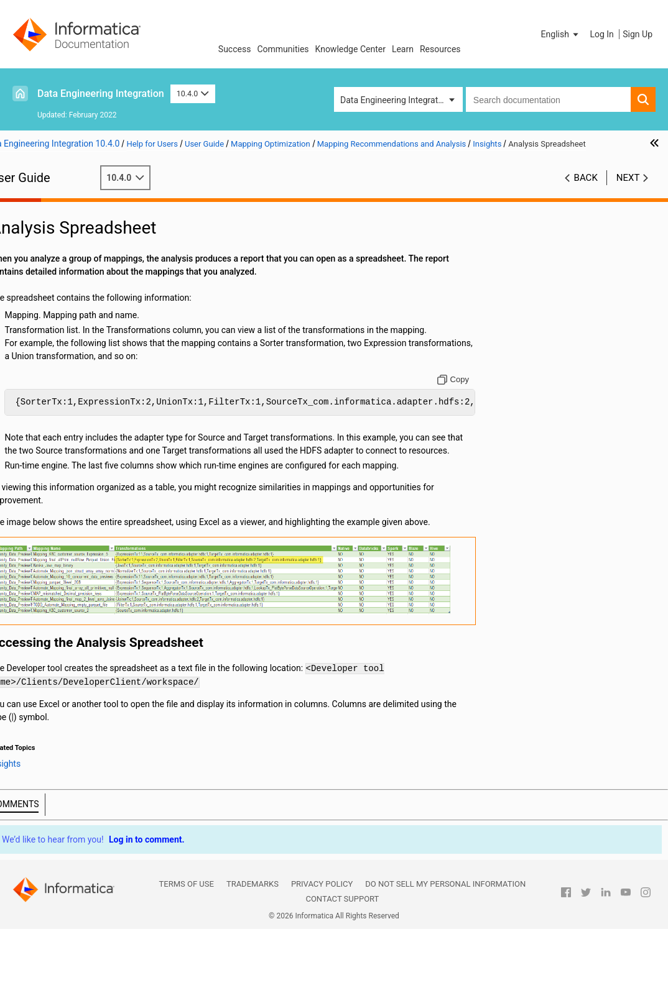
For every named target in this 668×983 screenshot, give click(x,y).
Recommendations (88, 300)
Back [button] (586, 190)
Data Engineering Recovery (91, 404)
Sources (36, 431)
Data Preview (46, 483)
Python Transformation (65, 470)
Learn (403, 49)
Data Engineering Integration (100, 93)
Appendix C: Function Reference (82, 665)
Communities (282, 49)
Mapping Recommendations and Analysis (97, 288)
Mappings (40, 248)
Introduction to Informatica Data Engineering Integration (82, 228)
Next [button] (628, 190)
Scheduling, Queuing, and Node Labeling (93, 392)
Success (234, 49)
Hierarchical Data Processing (76, 535)
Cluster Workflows (56, 496)
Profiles (35, 509)
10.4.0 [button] (193, 93)
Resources (440, 49)
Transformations (53, 457)
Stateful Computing (58, 626)
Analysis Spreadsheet (106, 326)
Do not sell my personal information (445, 938)
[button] (561, 34)
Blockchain (42, 613)
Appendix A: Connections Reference (90, 639)
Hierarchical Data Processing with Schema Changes (86, 580)
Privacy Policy (322, 938)
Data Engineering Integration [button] (395, 100)
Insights (67, 313)
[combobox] (548, 99)
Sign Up (637, 34)
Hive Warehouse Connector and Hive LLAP (103, 378)
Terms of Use (186, 938)
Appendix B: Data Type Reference (84, 652)
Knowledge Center (350, 49)
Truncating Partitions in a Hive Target (103, 365)
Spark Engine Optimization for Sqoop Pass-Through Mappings (103, 418)
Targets (35, 444)
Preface (35, 209)
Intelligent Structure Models (74, 600)
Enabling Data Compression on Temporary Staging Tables (93, 353)
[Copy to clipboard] (502, 419)
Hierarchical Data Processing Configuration (76, 554)
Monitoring (42, 522)
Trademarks (252, 938)
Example (68, 339)
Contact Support (342, 953)
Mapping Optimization (63, 261)
